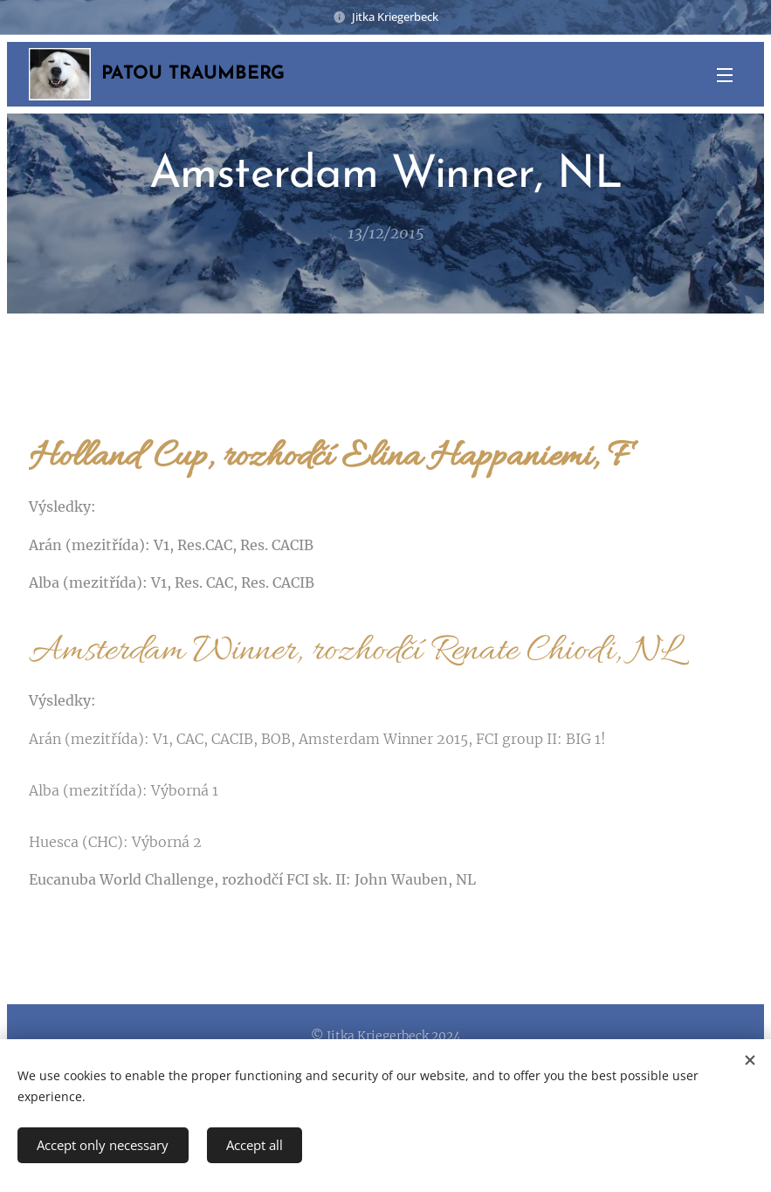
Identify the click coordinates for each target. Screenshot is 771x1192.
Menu (725, 75)
